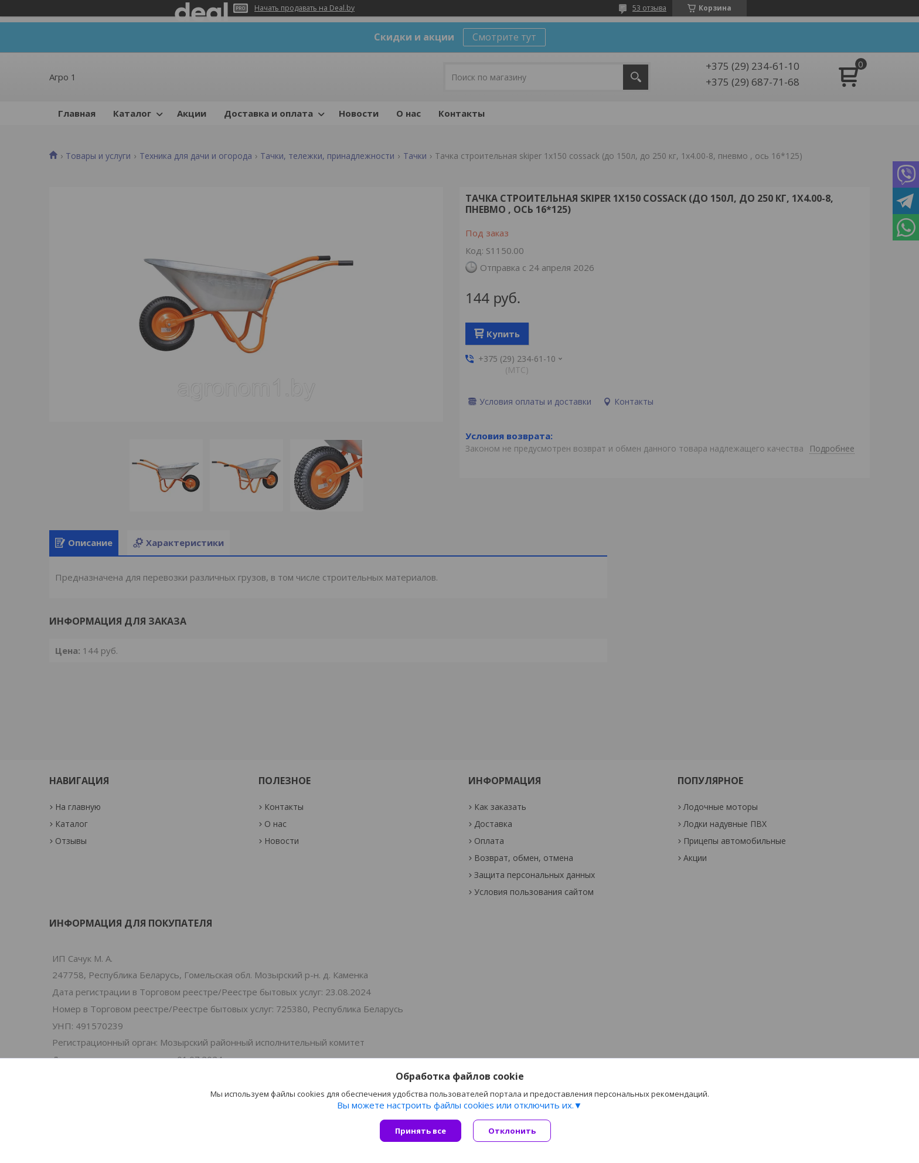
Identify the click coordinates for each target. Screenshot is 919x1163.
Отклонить (512, 1130)
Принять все (420, 1130)
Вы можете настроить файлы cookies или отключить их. (455, 1105)
